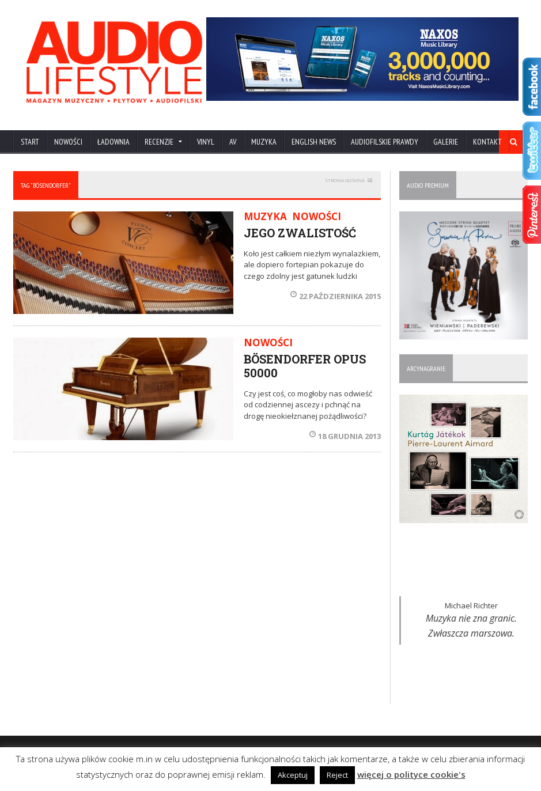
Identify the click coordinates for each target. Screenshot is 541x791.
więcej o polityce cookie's (411, 774)
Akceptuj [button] (293, 775)
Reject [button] (337, 775)
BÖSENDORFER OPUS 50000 (305, 365)
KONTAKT (487, 142)
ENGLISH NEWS (314, 142)
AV (232, 142)
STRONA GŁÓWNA (345, 180)
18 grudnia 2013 (345, 436)
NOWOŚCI (68, 142)
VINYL (205, 142)
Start (30, 142)
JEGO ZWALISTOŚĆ (300, 232)
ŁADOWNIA (113, 142)
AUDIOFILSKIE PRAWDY (384, 142)
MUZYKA (264, 142)
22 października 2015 (335, 296)
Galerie (445, 142)
